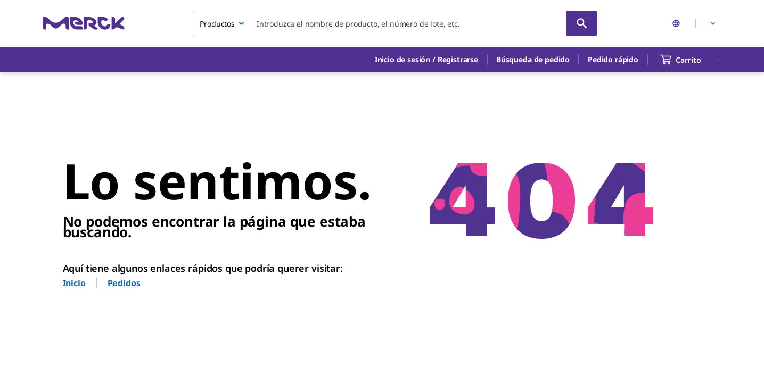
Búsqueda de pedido (533, 59)
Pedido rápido (613, 59)
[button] (426, 59)
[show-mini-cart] (690, 59)
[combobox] (395, 23)
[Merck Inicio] (84, 23)
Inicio (74, 283)
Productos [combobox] (217, 24)
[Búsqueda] (581, 23)
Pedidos (124, 283)
